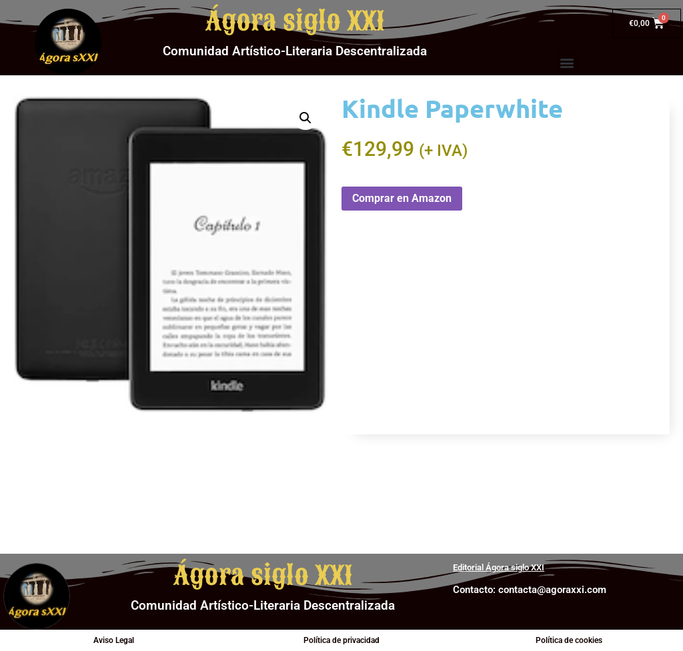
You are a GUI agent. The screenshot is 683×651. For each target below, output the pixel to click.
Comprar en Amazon (402, 198)
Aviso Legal (113, 640)
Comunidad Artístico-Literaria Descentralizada (295, 51)
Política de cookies (569, 640)
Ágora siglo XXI (295, 21)
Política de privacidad (341, 640)
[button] (567, 62)
